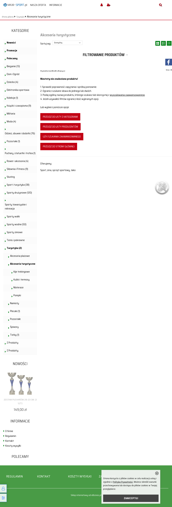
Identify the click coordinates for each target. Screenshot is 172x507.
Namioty (14, 303)
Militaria (11, 114)
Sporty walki (13, 216)
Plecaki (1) (15, 311)
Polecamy (12, 58)
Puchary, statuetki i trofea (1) (20, 153)
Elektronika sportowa (18, 90)
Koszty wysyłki (13, 446)
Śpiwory (14, 327)
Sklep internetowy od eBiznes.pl (86, 495)
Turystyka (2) (14, 248)
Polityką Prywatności (123, 482)
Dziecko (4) (12, 82)
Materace (18, 287)
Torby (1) (14, 335)
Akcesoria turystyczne (22, 264)
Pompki (17, 295)
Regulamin (10, 436)
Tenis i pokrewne (16, 240)
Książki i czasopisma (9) (19, 106)
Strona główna (8, 16)
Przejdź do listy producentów (60, 127)
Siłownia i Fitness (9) (17, 169)
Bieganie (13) (13, 66)
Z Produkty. (13, 351)
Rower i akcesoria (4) (17, 161)
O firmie (9, 431)
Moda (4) (11, 121)
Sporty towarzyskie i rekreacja (16, 207)
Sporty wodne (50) (16, 224)
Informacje (55, 5)
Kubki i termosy (21, 280)
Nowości (11, 43)
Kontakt (9, 441)
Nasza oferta (38, 5)
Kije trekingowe (21, 272)
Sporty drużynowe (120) (19, 193)
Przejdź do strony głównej (59, 146)
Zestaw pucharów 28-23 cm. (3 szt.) (20, 401)
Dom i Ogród (13, 74)
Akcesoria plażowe (20, 256)
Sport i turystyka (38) (18, 185)
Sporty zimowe (15, 232)
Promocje (12, 51)
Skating (11, 177)
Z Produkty (12, 343)
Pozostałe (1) (13, 141)
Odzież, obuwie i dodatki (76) (20, 133)
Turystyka (20, 16)
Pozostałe (15, 319)
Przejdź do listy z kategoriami (60, 117)
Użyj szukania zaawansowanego (62, 137)
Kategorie (20, 31)
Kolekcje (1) (12, 98)
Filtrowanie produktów (103, 55)
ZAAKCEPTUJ (131, 498)
